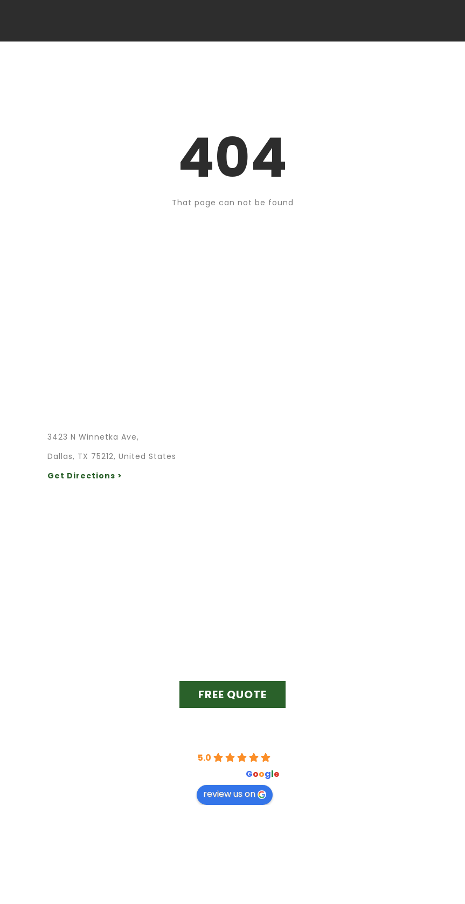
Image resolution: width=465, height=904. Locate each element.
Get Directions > (84, 475)
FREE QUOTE (232, 694)
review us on (234, 794)
